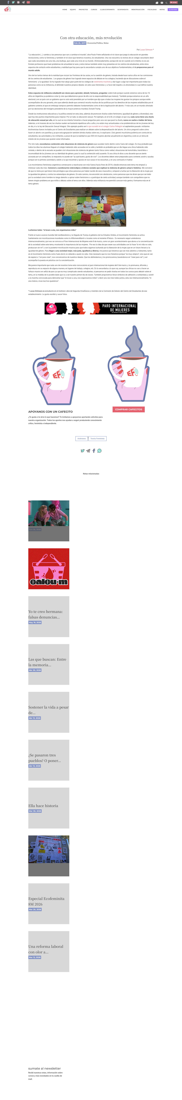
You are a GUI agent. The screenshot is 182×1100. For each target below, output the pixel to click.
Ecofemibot (173, 9)
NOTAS (162, 9)
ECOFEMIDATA (123, 9)
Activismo (82, 438)
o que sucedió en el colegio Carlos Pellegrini (105, 126)
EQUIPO (73, 9)
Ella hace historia (43, 805)
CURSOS (94, 9)
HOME (64, 9)
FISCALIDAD (152, 9)
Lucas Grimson (146, 50)
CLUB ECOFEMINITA (107, 9)
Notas (106, 43)
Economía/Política (95, 43)
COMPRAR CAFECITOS (128, 409)
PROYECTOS (83, 9)
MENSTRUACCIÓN (138, 9)
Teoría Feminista (97, 438)
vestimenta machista (102, 82)
